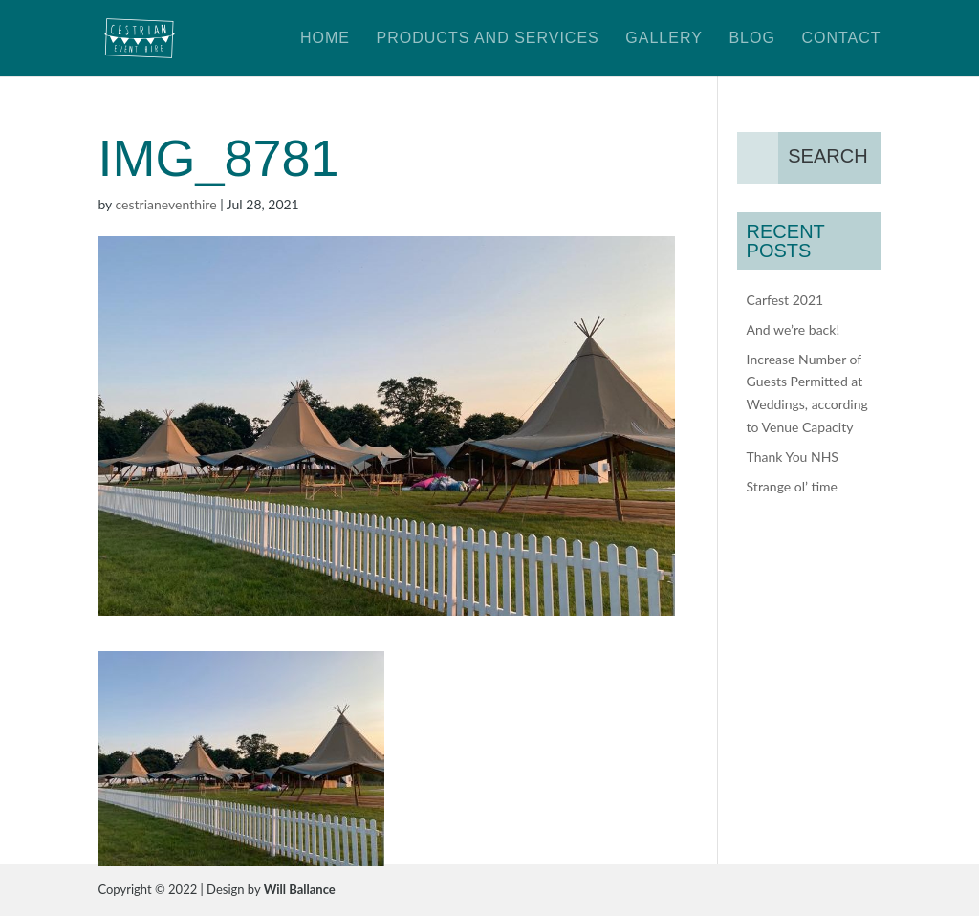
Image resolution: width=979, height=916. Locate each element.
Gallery (664, 39)
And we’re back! (793, 329)
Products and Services (488, 39)
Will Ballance (300, 889)
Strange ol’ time (792, 486)
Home (325, 39)
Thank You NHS (792, 456)
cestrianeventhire (166, 204)
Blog (751, 39)
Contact (841, 39)
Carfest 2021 (785, 300)
